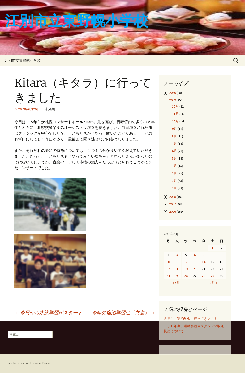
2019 (172, 100)
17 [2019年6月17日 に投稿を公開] (168, 269)
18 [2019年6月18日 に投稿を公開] (177, 269)
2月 (174, 180)
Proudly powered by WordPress (28, 363)
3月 (174, 173)
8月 (174, 136)
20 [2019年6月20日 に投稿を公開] (194, 269)
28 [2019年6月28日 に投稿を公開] (203, 276)
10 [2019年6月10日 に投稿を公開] (168, 262)
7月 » (213, 283)
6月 (174, 151)
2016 (172, 211)
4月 (174, 166)
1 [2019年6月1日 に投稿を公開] (212, 248)
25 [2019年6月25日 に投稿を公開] (177, 276)
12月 (175, 106)
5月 (174, 158)
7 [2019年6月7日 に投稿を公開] (204, 255)
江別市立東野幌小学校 (23, 60)
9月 (174, 128)
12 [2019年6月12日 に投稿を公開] (186, 262)
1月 (174, 188)
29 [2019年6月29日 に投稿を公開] (212, 276)
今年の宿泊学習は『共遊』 (123, 313)
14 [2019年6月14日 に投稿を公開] (203, 262)
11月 (175, 114)
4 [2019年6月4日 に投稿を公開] (177, 255)
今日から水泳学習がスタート (48, 313)
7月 (174, 143)
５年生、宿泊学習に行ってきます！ (190, 318)
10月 (175, 121)
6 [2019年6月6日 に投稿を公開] (195, 255)
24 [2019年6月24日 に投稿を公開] (168, 276)
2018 (172, 197)
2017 (172, 204)
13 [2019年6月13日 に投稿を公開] (194, 262)
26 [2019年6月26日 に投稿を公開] (186, 276)
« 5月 (176, 283)
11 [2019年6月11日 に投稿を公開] (177, 262)
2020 (172, 93)
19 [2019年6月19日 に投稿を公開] (186, 269)
